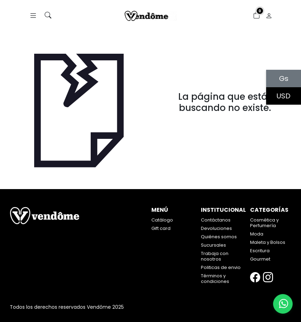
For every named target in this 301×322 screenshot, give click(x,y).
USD (284, 96)
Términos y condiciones (215, 278)
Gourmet (260, 259)
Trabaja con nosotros (214, 256)
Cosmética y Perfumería (264, 223)
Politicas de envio (221, 267)
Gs (283, 78)
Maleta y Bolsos (267, 242)
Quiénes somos (219, 236)
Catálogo (162, 220)
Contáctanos (216, 220)
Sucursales (213, 245)
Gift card (161, 228)
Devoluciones (216, 228)
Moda (256, 234)
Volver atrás (225, 123)
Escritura (260, 250)
